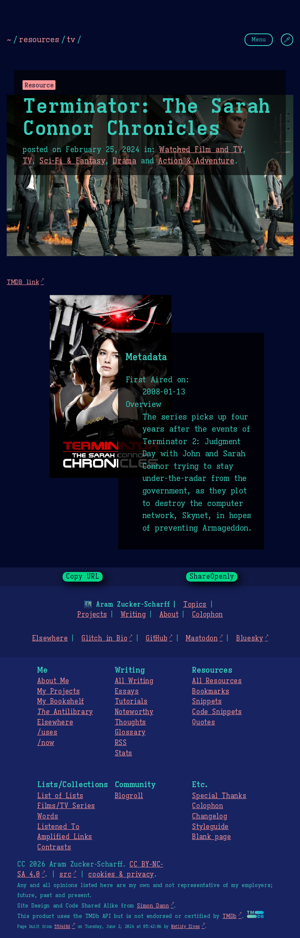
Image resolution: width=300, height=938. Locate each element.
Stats (123, 753)
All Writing (134, 681)
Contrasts (54, 847)
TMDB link (23, 282)
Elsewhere (50, 638)
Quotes (203, 722)
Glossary (130, 732)
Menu (259, 39)
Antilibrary (65, 712)
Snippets (207, 701)
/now (45, 743)
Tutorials (131, 701)
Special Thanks (219, 796)
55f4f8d (62, 926)
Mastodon (201, 638)
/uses (47, 732)
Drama (124, 160)
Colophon (207, 614)
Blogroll (129, 796)
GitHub (156, 638)
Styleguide (210, 827)
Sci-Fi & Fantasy (72, 160)
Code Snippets (217, 712)
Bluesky (249, 638)
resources (39, 39)
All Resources (217, 681)
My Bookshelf (60, 701)
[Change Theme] (287, 39)
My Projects (58, 691)
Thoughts (130, 722)
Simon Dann (153, 905)
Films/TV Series (66, 806)
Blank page (211, 837)
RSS (121, 743)
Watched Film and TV (200, 149)
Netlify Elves (185, 926)
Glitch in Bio (104, 638)
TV (27, 160)
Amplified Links (64, 837)
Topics (195, 604)
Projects (92, 614)
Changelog (209, 816)
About (168, 614)
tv (71, 39)
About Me (53, 681)
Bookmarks (210, 691)
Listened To (58, 827)
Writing (133, 614)
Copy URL (82, 576)
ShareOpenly (211, 576)
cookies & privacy (121, 874)
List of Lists (60, 796)
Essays (127, 691)
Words (47, 816)
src (65, 874)
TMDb (229, 916)
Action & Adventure (196, 160)
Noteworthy (134, 712)
